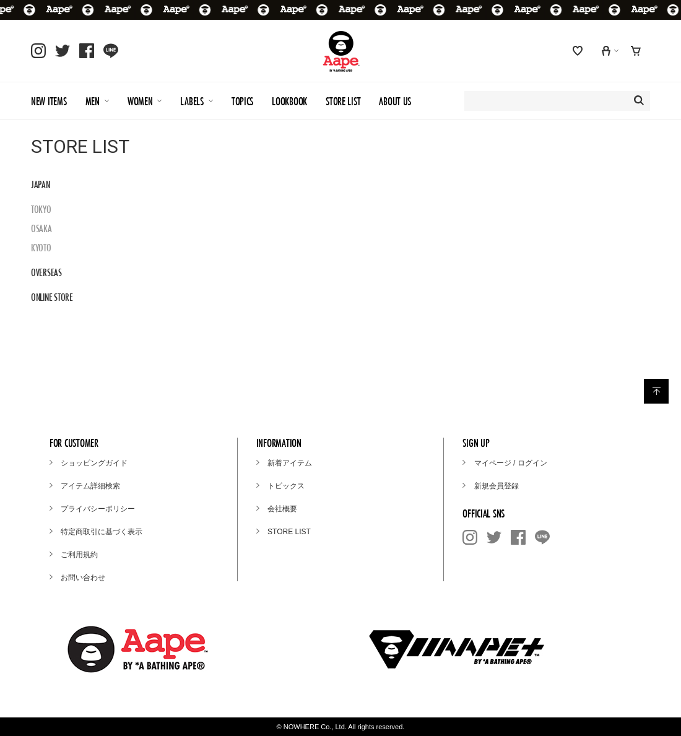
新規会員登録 (496, 486)
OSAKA (41, 228)
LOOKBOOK (289, 101)
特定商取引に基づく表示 (101, 531)
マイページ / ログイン (510, 463)
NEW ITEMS (49, 101)
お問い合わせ (83, 577)
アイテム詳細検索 (90, 486)
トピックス (286, 486)
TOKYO (41, 209)
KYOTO (41, 248)
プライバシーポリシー (98, 509)
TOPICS (242, 101)
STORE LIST (343, 101)
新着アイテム (289, 463)
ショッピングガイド (94, 463)
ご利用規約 (79, 554)
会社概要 (282, 509)
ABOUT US (395, 101)
